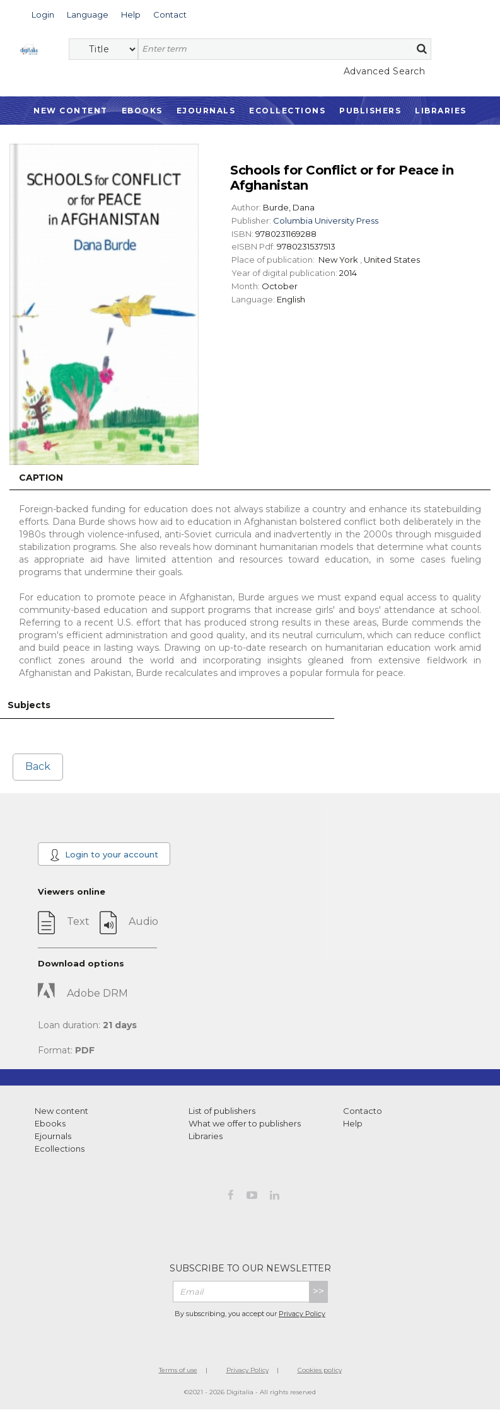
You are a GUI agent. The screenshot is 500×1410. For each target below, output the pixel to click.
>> (318, 1291)
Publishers (370, 110)
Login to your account (104, 855)
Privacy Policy (302, 1313)
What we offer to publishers (245, 1123)
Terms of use (178, 1370)
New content (61, 1111)
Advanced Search (385, 71)
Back (37, 766)
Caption (41, 477)
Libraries (441, 110)
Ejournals (206, 110)
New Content (70, 110)
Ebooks (142, 110)
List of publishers (222, 1111)
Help (353, 1123)
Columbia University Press (325, 220)
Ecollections (287, 110)
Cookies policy (320, 1370)
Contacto (362, 1111)
